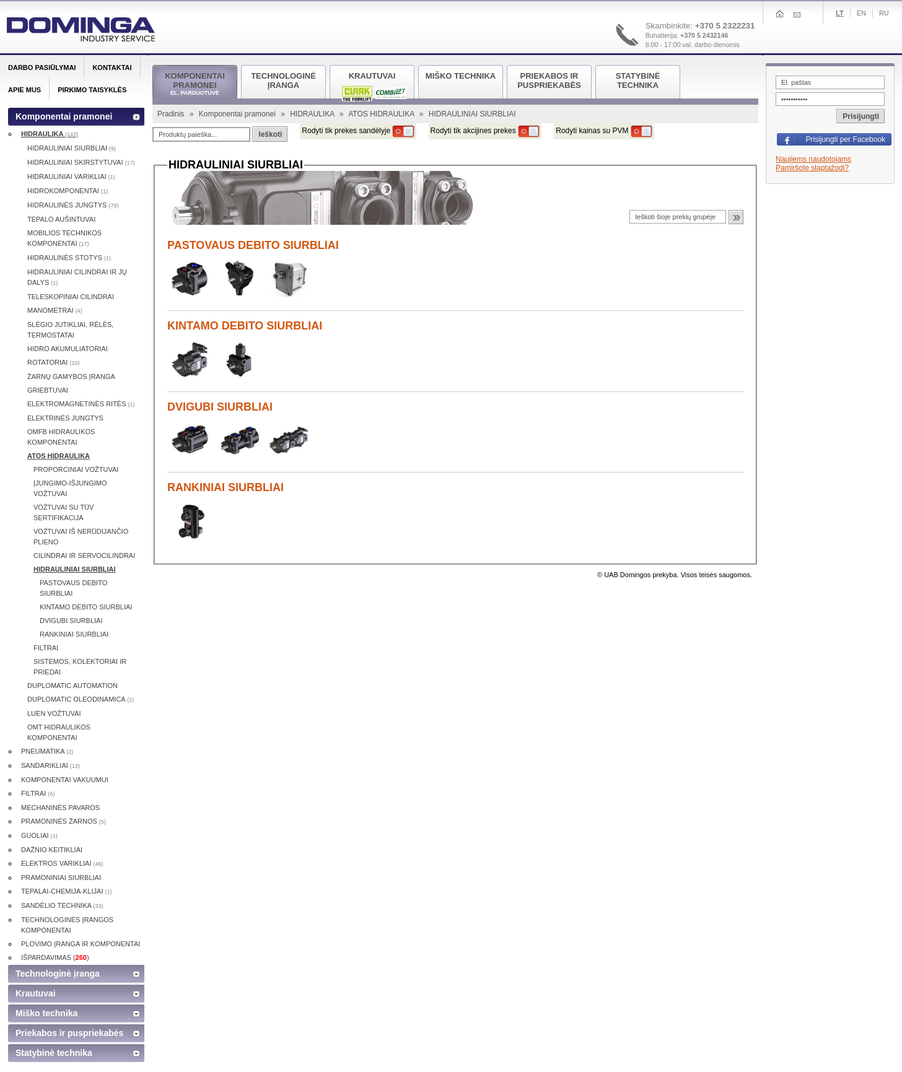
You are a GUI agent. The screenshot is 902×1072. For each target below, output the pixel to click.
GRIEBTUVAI (47, 390)
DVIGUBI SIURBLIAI (220, 407)
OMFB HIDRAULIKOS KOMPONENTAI (61, 437)
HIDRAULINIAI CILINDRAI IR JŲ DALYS (77, 277)
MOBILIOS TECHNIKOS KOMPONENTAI (64, 238)
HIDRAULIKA (313, 114)
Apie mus (24, 90)
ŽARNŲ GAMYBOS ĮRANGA (71, 376)
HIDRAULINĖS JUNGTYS (72, 205)
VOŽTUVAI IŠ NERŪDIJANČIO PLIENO (80, 537)
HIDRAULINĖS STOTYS (69, 257)
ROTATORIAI (53, 362)
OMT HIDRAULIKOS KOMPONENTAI (58, 732)
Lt (840, 13)
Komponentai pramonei (238, 114)
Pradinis (171, 114)
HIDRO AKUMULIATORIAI (67, 348)
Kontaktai (111, 67)
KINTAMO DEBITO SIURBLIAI (244, 326)
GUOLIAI (39, 835)
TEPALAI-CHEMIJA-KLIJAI (66, 891)
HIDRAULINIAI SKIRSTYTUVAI (81, 162)
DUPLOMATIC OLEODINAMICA (80, 699)
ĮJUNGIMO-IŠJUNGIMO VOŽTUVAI (70, 488)
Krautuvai (35, 993)
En (861, 13)
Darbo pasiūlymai (42, 67)
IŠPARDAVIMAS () (55, 957)
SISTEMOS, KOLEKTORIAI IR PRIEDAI (79, 667)
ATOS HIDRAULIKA (382, 114)
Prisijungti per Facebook (845, 139)
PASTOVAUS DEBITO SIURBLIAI (253, 245)
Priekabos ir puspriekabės (69, 1033)
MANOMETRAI (54, 310)
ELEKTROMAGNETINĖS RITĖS (81, 403)
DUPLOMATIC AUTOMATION (72, 685)
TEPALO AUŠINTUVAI (61, 219)
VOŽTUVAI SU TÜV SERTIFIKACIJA (63, 512)
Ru (884, 13)
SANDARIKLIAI (50, 765)
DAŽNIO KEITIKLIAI (51, 849)
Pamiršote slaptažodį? (812, 167)
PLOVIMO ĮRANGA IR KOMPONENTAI (80, 944)
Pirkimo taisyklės (92, 90)
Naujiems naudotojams (813, 159)
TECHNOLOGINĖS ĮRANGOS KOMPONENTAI (67, 925)
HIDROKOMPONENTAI (67, 190)
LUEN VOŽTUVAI (54, 713)
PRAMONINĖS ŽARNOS (63, 821)
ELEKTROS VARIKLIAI (62, 863)
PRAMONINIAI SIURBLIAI (61, 877)
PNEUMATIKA (47, 751)
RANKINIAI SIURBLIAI (225, 487)
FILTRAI (45, 647)
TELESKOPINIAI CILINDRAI (70, 296)
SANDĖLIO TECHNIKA (62, 905)
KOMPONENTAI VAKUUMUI (64, 779)
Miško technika (46, 1013)
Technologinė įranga (57, 973)
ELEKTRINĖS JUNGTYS (65, 418)
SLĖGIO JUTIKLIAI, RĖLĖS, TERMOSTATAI (70, 330)
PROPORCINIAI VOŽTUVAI (75, 469)
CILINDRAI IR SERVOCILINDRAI (84, 555)
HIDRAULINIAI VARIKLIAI (71, 176)
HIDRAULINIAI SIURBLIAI (71, 148)
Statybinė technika (53, 1053)
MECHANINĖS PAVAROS (60, 807)
